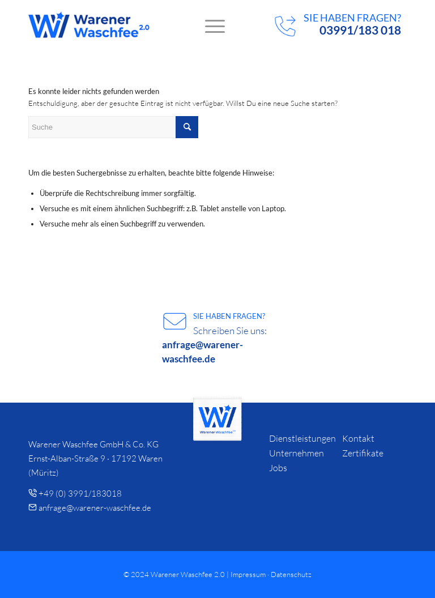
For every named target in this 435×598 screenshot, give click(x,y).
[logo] (89, 25)
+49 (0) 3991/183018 (80, 493)
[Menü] (209, 25)
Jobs (278, 467)
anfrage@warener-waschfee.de (95, 507)
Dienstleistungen (302, 438)
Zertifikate (362, 453)
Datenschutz (291, 574)
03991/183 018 (360, 30)
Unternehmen (296, 453)
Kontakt (358, 438)
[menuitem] (209, 25)
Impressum (248, 574)
